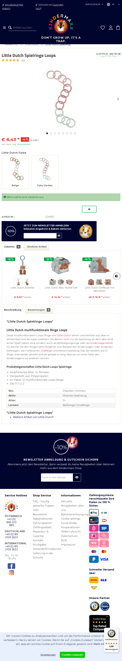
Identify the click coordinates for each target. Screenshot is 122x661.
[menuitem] (4, 27)
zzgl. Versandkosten (21, 147)
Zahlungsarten (42, 526)
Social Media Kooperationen (70, 528)
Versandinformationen (46, 552)
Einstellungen (48, 654)
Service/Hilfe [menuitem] (93, 4)
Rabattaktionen (43, 521)
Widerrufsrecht (71, 534)
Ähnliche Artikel (37, 249)
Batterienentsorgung (74, 517)
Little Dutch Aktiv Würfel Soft (61, 290)
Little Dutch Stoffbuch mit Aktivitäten (99, 292)
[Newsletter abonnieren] (77, 481)
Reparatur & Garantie (40, 537)
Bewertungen (39, 313)
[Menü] (4, 27)
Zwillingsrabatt (42, 530)
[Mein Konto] (111, 27)
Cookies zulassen (72, 654)
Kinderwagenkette (101, 346)
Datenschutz (69, 539)
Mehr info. (100, 644)
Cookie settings (70, 521)
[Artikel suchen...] (22, 27)
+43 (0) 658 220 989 (11, 525)
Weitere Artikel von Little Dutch (32, 420)
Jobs (36, 513)
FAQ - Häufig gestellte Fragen (43, 506)
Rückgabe (39, 547)
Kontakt (38, 543)
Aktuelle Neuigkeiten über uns (72, 509)
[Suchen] (10, 27)
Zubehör (12, 249)
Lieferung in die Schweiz (43, 558)
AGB (64, 543)
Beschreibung (12, 313)
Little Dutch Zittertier (22, 290)
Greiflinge (47, 353)
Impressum (68, 547)
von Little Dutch (61, 338)
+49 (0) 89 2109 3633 (11, 539)
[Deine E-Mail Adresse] (61, 481)
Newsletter (40, 517)
